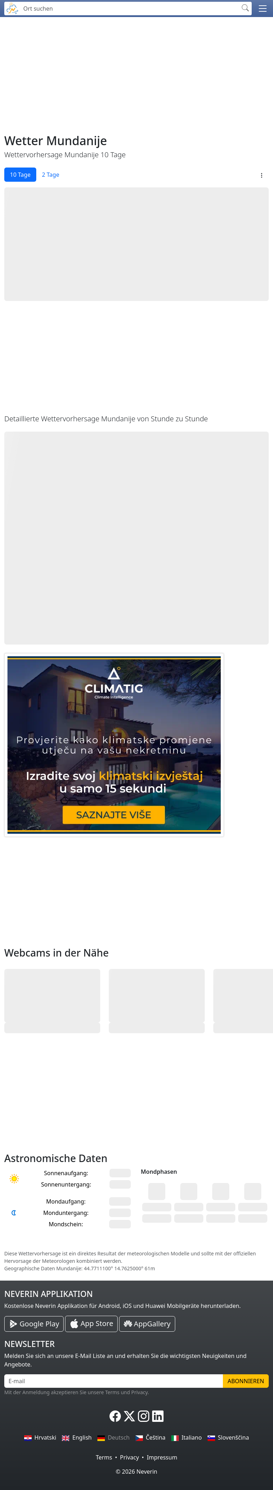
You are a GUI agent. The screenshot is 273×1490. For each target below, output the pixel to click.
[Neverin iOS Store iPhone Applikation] (91, 1324)
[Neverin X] (129, 1416)
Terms (104, 1457)
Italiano (186, 1437)
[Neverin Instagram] (143, 1416)
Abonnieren (246, 1381)
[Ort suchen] (129, 8)
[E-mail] (113, 1381)
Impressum (162, 1457)
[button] (263, 8)
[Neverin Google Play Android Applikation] (34, 1324)
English (77, 1437)
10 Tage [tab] (20, 175)
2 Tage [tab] (50, 175)
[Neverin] (12, 7)
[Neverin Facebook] (115, 1416)
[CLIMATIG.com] (114, 745)
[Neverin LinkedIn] (158, 1416)
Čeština (150, 1437)
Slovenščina (228, 1437)
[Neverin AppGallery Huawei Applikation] (147, 1324)
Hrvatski (40, 1437)
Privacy (129, 1457)
